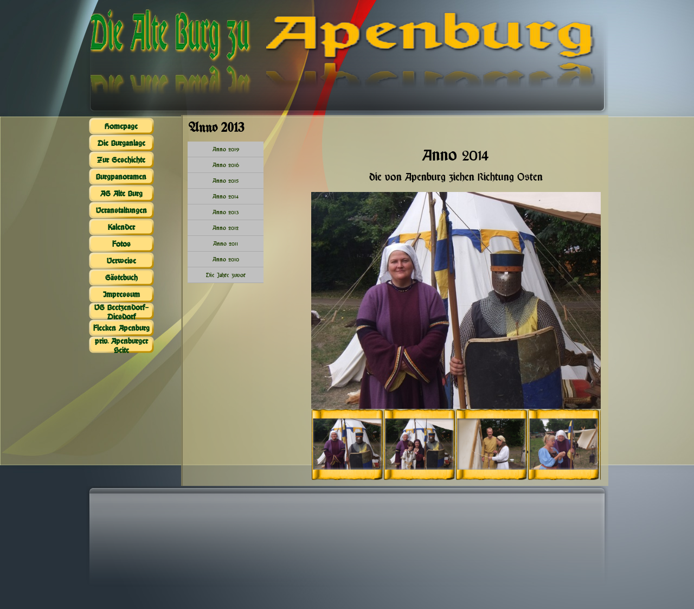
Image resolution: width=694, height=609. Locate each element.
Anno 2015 (226, 180)
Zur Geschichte (121, 159)
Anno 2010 (226, 259)
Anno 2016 (226, 165)
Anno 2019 (226, 149)
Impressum (121, 294)
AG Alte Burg (121, 193)
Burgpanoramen (121, 176)
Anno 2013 (226, 212)
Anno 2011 (225, 243)
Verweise (121, 260)
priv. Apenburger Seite (121, 345)
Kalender (121, 227)
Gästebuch (121, 277)
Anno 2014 (226, 196)
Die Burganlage (121, 143)
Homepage (121, 126)
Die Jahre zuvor (226, 275)
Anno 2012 (226, 228)
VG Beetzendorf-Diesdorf (121, 312)
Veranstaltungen (121, 210)
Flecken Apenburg (121, 327)
